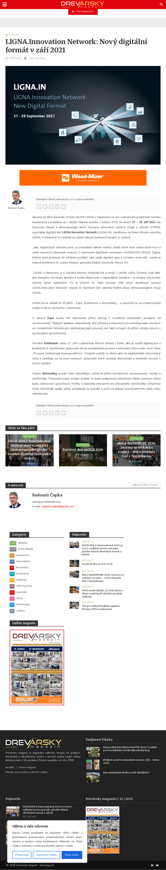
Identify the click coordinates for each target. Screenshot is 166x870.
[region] (47, 841)
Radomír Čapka (16, 208)
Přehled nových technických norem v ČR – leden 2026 (129, 762)
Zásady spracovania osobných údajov (26, 772)
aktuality (12, 35)
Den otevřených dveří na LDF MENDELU (128, 772)
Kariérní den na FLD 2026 (83, 450)
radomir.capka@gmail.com (57, 507)
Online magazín (27, 767)
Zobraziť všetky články (145, 485)
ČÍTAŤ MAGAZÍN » (83, 11)
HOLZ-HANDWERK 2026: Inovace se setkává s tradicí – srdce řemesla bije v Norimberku (136, 450)
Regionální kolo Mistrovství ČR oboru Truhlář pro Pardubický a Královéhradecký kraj (131, 749)
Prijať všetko (72, 855)
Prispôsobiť (21, 855)
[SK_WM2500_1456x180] (83, 180)
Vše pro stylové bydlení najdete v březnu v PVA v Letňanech (102, 609)
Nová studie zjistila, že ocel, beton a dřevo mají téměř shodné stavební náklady (103, 594)
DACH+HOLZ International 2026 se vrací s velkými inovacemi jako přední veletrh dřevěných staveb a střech (29, 450)
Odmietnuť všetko (46, 855)
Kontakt (9, 767)
